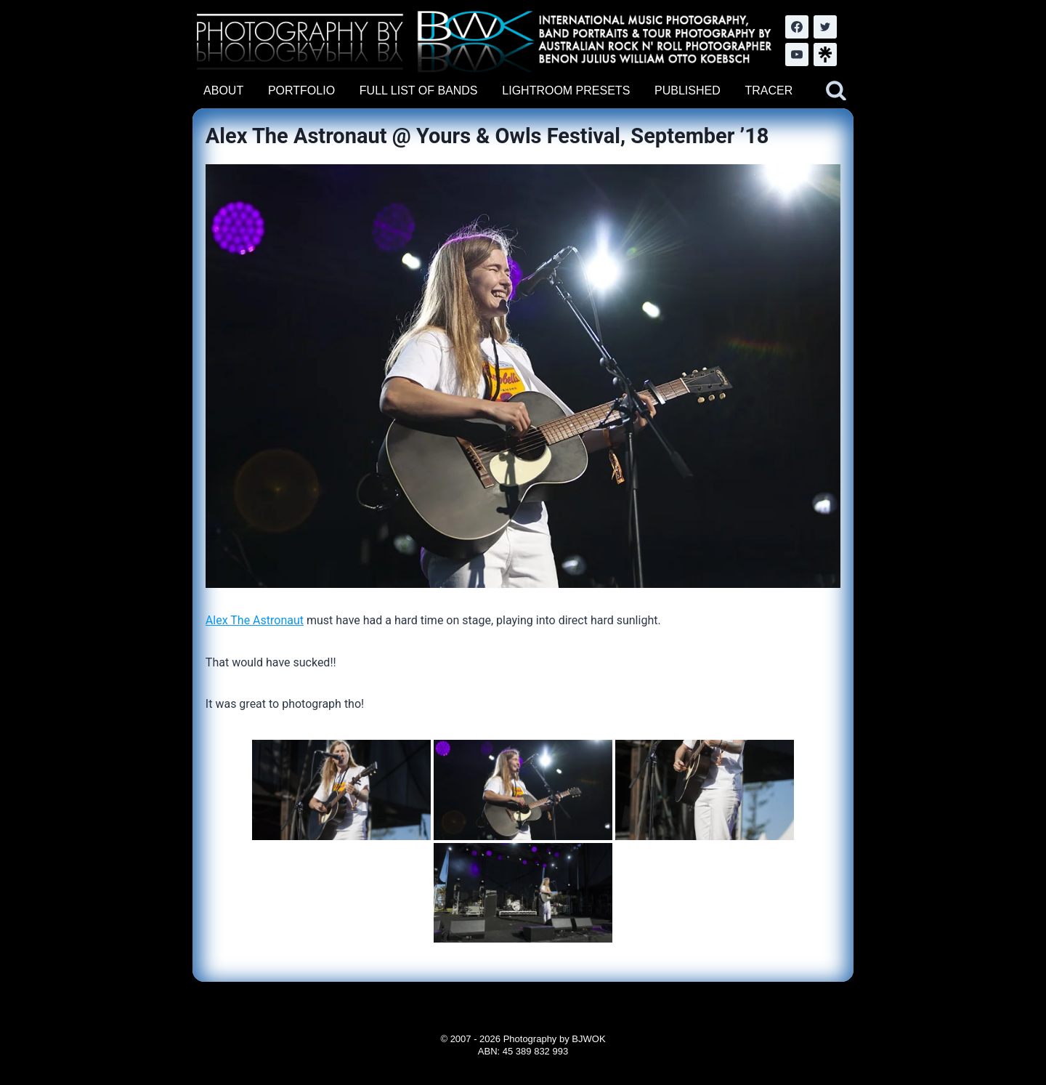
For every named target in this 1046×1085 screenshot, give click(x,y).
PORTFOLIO (301, 90)
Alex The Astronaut (255, 620)
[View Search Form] (836, 90)
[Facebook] (796, 27)
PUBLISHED (687, 90)
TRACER (768, 90)
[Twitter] (825, 27)
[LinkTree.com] (825, 54)
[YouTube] (796, 54)
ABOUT (223, 90)
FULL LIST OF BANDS (419, 90)
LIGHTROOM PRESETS (566, 90)
